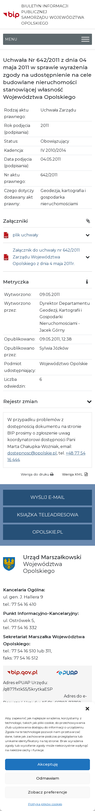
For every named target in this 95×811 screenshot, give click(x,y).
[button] (87, 708)
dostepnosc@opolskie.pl (32, 453)
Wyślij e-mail (61, 499)
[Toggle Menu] (85, 39)
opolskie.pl (47, 532)
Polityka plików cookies (45, 804)
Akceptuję (47, 764)
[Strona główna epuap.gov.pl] (72, 673)
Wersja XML (75, 474)
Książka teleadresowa (47, 515)
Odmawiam (47, 778)
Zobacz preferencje (47, 792)
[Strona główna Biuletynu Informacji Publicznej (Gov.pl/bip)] (27, 673)
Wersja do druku (37, 474)
